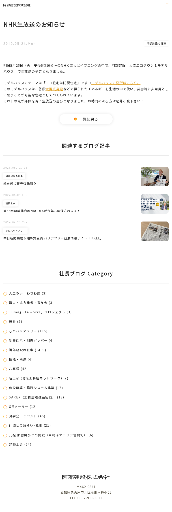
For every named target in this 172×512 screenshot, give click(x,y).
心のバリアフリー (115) (28, 331)
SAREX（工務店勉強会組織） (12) (36, 397)
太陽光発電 (54, 88)
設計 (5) (15, 321)
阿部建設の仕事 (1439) (27, 350)
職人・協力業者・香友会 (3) (31, 302)
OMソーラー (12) (23, 406)
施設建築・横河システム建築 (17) (36, 387)
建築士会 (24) (20, 444)
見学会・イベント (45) (27, 416)
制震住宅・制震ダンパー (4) (31, 340)
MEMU (166, 5)
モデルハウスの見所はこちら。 (116, 82)
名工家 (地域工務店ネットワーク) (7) (39, 378)
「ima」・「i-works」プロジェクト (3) (40, 312)
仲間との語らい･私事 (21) (30, 425)
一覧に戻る (86, 119)
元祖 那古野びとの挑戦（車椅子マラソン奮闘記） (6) (51, 435)
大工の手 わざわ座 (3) (28, 293)
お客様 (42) (18, 368)
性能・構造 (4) (21, 359)
